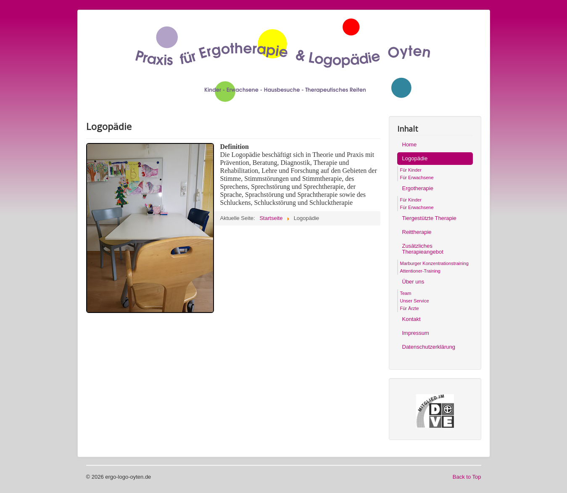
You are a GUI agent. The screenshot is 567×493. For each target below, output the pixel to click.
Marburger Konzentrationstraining (434, 263)
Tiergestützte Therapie (429, 218)
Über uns (413, 281)
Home (409, 144)
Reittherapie (417, 232)
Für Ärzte (409, 308)
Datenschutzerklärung (428, 347)
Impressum (415, 333)
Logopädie (415, 158)
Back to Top (467, 477)
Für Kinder (411, 169)
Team (405, 293)
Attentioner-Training (420, 270)
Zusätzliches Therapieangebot (422, 249)
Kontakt (411, 319)
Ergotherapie (417, 188)
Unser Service (414, 300)
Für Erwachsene (417, 177)
